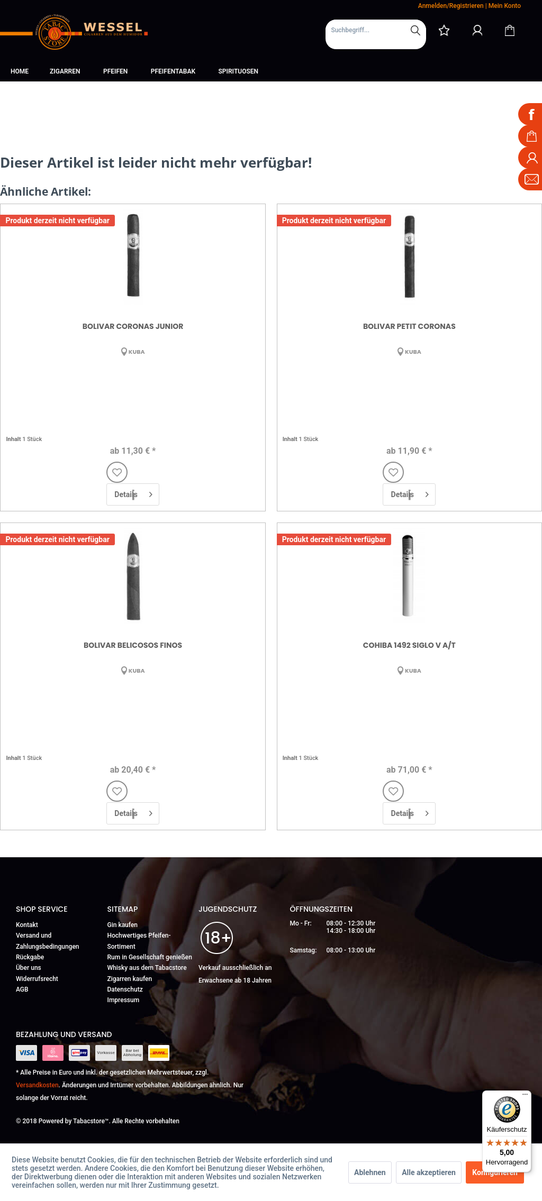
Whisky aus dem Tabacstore (147, 967)
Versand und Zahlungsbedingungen (47, 941)
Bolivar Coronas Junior (133, 326)
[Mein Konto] (477, 30)
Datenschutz (125, 989)
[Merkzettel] (444, 30)
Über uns (28, 967)
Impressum (123, 1000)
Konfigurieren (495, 1172)
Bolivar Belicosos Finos (133, 645)
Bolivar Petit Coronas (409, 326)
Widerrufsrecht (37, 979)
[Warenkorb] (509, 30)
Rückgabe (30, 957)
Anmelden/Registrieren (451, 6)
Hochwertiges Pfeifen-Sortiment (139, 941)
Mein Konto (505, 6)
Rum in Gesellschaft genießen (149, 957)
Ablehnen (370, 1172)
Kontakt (27, 925)
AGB (22, 989)
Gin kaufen (122, 925)
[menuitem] (376, 34)
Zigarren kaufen (129, 979)
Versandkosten (37, 1085)
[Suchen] (415, 30)
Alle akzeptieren (429, 1172)
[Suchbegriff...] (376, 30)
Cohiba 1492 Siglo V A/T (409, 645)
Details (133, 492)
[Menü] (525, 1096)
